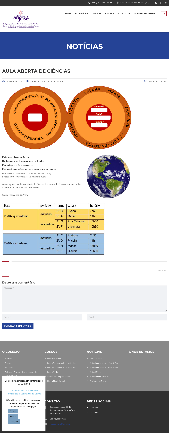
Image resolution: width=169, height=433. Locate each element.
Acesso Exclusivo (145, 13)
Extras (109, 13)
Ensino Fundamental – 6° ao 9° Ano (61, 367)
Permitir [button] (13, 411)
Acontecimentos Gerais (99, 376)
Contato (124, 13)
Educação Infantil (54, 358)
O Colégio (81, 13)
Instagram (94, 412)
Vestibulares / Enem (98, 381)
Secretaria (9, 367)
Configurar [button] (14, 422)
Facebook (94, 407)
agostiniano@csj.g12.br (61, 424)
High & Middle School (56, 381)
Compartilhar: (161, 270)
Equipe (8, 363)
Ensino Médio (52, 372)
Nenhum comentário (155, 81)
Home (68, 13)
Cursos (96, 13)
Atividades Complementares (59, 376)
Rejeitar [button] (13, 416)
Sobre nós (9, 358)
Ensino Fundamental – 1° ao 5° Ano (61, 363)
